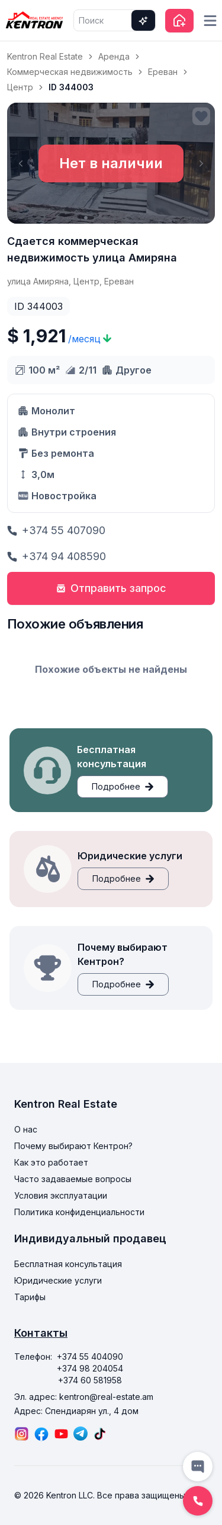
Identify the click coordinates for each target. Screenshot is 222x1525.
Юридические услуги (58, 1280)
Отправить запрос (111, 588)
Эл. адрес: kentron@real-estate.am (83, 1397)
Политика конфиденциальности (79, 1212)
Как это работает (51, 1162)
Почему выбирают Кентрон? (73, 1146)
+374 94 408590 (56, 556)
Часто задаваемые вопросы (72, 1179)
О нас (25, 1129)
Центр (20, 87)
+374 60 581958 (90, 1380)
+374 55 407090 (56, 530)
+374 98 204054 (90, 1368)
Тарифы (30, 1297)
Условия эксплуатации (60, 1195)
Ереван (163, 72)
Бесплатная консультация (68, 1264)
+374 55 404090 (90, 1356)
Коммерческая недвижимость (70, 72)
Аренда (114, 56)
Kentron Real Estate (45, 56)
